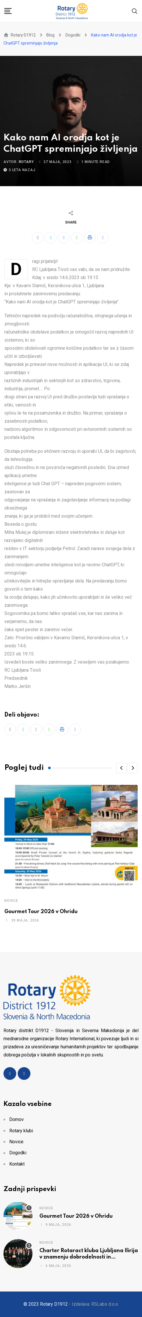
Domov (16, 1119)
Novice (11, 901)
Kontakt (17, 1164)
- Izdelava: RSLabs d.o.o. (94, 1304)
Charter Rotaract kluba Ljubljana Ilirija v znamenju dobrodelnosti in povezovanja (88, 1257)
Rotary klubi (21, 1130)
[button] (121, 768)
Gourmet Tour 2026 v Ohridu (41, 911)
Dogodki (17, 1153)
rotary (26, 162)
